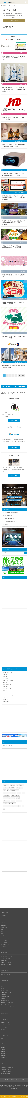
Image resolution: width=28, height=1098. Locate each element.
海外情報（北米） (4, 940)
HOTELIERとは (4, 915)
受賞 (2, 933)
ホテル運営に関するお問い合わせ (8, 1067)
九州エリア (3, 1053)
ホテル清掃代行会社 (7, 684)
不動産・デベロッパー (15, 795)
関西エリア (3, 1047)
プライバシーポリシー (14, 1081)
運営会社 (12, 1079)
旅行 (8, 790)
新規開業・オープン (14, 790)
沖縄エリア (3, 1055)
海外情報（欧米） (4, 942)
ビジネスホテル (6, 800)
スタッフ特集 (4, 960)
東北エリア (3, 1041)
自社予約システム (6, 678)
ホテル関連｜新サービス (20, 141)
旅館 (4, 790)
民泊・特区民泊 (12, 787)
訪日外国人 (13, 785)
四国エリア (3, 1051)
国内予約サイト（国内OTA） (7, 1022)
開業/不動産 (3, 925)
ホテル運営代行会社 (7, 688)
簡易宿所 (21, 785)
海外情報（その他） (5, 944)
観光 (17, 785)
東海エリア (3, 1045)
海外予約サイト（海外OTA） (7, 1024)
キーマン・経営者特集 (5, 958)
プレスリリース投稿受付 (6, 1071)
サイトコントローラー (7, 674)
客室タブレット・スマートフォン (10, 690)
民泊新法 (5, 787)
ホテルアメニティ (6, 686)
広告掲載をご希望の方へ (6, 1069)
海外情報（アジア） (5, 938)
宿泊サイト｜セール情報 (6, 962)
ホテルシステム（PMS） (8, 672)
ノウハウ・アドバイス (7, 745)
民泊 (17, 787)
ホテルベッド (6, 676)
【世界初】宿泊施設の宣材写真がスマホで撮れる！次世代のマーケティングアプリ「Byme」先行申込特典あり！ (13, 197)
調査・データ (4, 929)
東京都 (21, 787)
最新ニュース (23, 52)
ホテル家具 (5, 682)
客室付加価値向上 (6, 701)
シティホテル (19, 800)
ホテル (18, 798)
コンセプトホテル (12, 803)
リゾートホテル (12, 798)
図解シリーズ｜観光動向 (6, 964)
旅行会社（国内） (4, 1027)
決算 (2, 931)
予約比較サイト (4, 1029)
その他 (2, 935)
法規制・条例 (4, 927)
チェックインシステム (7, 693)
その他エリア (4, 1057)
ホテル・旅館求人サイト (8, 680)
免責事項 (22, 1079)
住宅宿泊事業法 (6, 795)
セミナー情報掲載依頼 (5, 1073)
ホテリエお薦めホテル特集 (6, 956)
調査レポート (6, 785)
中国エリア (3, 1049)
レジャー (5, 798)
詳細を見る (14, 420)
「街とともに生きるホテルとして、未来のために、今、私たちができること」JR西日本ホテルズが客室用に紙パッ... (13, 89)
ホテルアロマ (6, 699)
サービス (5, 803)
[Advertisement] (14, 593)
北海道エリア (4, 1038)
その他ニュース (22, 217)
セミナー (13, 800)
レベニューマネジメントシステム (10, 695)
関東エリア (3, 1043)
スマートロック (6, 697)
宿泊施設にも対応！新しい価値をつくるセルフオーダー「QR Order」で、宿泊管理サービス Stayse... (13, 58)
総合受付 (17, 1079)
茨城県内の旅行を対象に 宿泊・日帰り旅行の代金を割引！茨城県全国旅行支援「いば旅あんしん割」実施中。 (13, 222)
